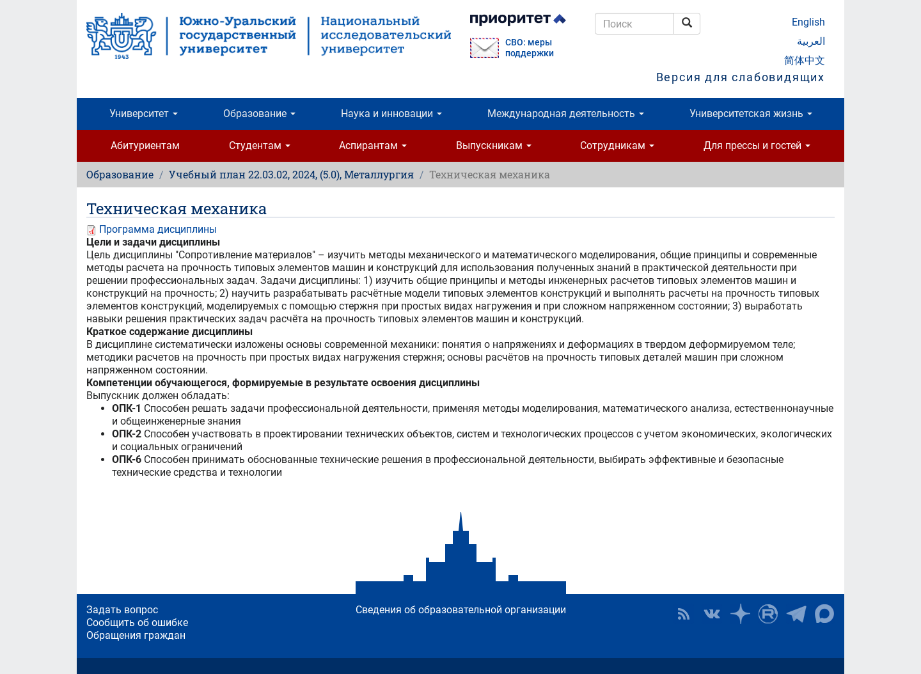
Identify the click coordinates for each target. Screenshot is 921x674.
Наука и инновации (391, 113)
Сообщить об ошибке (137, 622)
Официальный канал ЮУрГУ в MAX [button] (824, 614)
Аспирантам (373, 145)
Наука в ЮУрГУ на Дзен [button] (740, 614)
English (808, 22)
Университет (143, 113)
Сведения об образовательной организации (461, 610)
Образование (259, 113)
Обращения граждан (135, 635)
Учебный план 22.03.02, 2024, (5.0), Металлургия (291, 174)
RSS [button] (683, 614)
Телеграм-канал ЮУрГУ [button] (796, 614)
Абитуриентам (145, 145)
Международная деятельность (565, 113)
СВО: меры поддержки (529, 48)
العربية (811, 41)
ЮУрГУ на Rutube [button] (768, 614)
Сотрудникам (617, 145)
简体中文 (804, 60)
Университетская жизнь (750, 113)
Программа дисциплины (158, 229)
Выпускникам (493, 145)
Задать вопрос (122, 610)
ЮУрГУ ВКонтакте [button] (712, 614)
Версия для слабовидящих (740, 77)
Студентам (259, 145)
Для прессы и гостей (757, 145)
